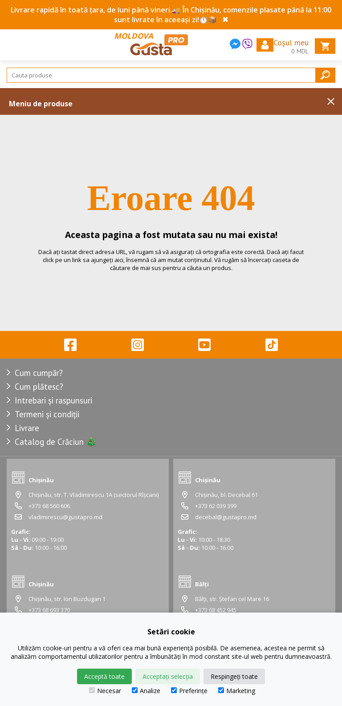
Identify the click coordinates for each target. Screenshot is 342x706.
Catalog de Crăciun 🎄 (56, 441)
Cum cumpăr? (39, 372)
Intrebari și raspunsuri (53, 400)
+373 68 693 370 (49, 610)
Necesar (105, 690)
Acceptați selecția (167, 676)
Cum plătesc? (39, 386)
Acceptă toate (104, 676)
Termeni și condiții (47, 414)
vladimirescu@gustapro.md (65, 517)
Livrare (27, 428)
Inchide (331, 101)
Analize (146, 690)
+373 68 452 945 (215, 610)
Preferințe (189, 690)
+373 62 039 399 (215, 506)
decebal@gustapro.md (225, 517)
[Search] (171, 75)
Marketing (236, 690)
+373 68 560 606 (49, 506)
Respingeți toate (234, 676)
